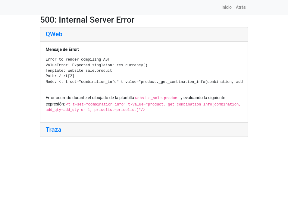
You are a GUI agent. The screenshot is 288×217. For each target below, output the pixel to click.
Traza (53, 129)
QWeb (54, 34)
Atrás (241, 7)
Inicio (226, 7)
